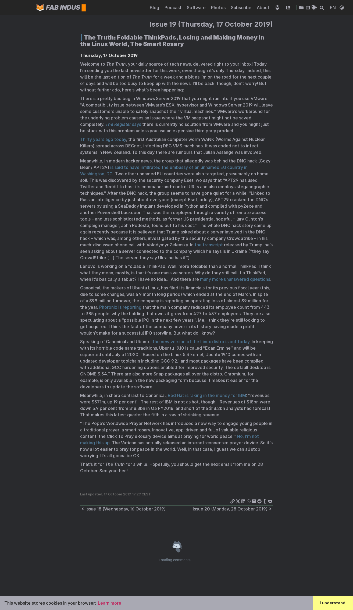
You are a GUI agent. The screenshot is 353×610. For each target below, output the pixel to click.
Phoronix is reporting (120, 307)
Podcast (174, 7)
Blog (155, 7)
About (263, 7)
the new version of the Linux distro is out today (201, 341)
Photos (219, 7)
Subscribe (241, 7)
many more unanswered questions (235, 279)
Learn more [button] (109, 603)
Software (197, 7)
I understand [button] (332, 603)
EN (333, 7)
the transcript (209, 244)
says (123, 124)
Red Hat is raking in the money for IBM (207, 395)
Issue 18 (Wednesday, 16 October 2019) (123, 509)
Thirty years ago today (103, 139)
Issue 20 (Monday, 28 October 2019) (233, 509)
